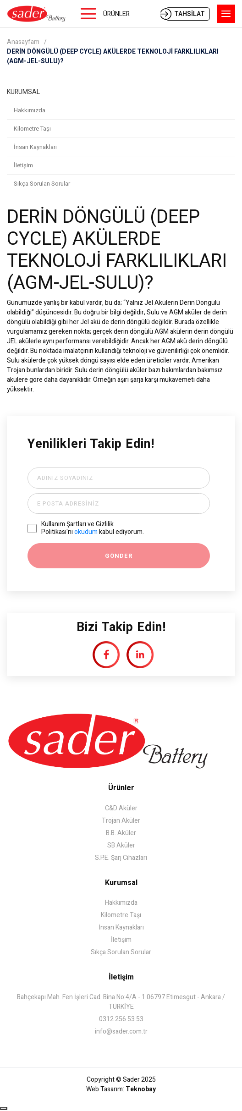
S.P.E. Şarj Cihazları (121, 858)
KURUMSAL (23, 92)
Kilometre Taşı (32, 128)
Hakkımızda (29, 110)
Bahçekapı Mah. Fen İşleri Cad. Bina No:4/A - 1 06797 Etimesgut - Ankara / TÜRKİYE (121, 1002)
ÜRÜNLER (116, 14)
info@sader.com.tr (121, 1031)
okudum (86, 532)
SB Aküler (121, 845)
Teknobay (141, 1089)
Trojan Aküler (121, 820)
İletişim (23, 165)
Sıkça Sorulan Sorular (42, 183)
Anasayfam (23, 42)
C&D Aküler (121, 808)
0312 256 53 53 (121, 1019)
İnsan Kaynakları (35, 147)
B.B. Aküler (121, 833)
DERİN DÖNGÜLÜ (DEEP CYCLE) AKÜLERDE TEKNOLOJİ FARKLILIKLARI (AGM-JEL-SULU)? (113, 56)
